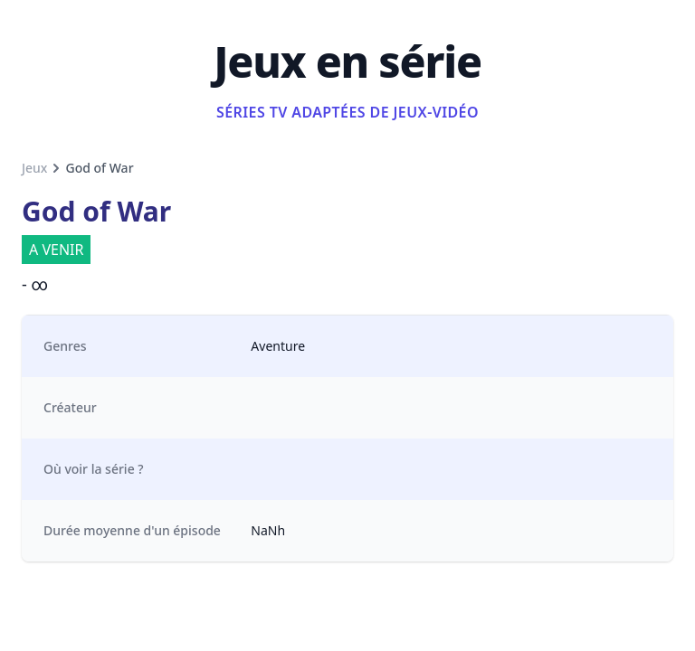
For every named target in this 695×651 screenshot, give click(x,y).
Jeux (34, 167)
